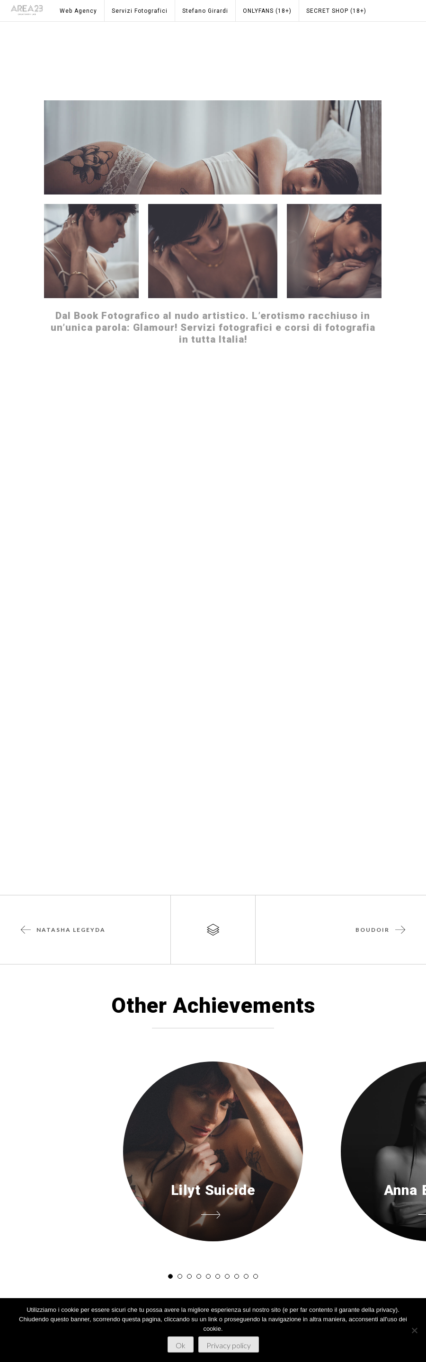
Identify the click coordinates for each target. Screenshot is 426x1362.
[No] (414, 1330)
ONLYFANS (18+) (267, 11)
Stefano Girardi (205, 11)
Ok (181, 1345)
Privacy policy (228, 1345)
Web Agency (78, 11)
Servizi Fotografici (140, 11)
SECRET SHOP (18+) (336, 11)
